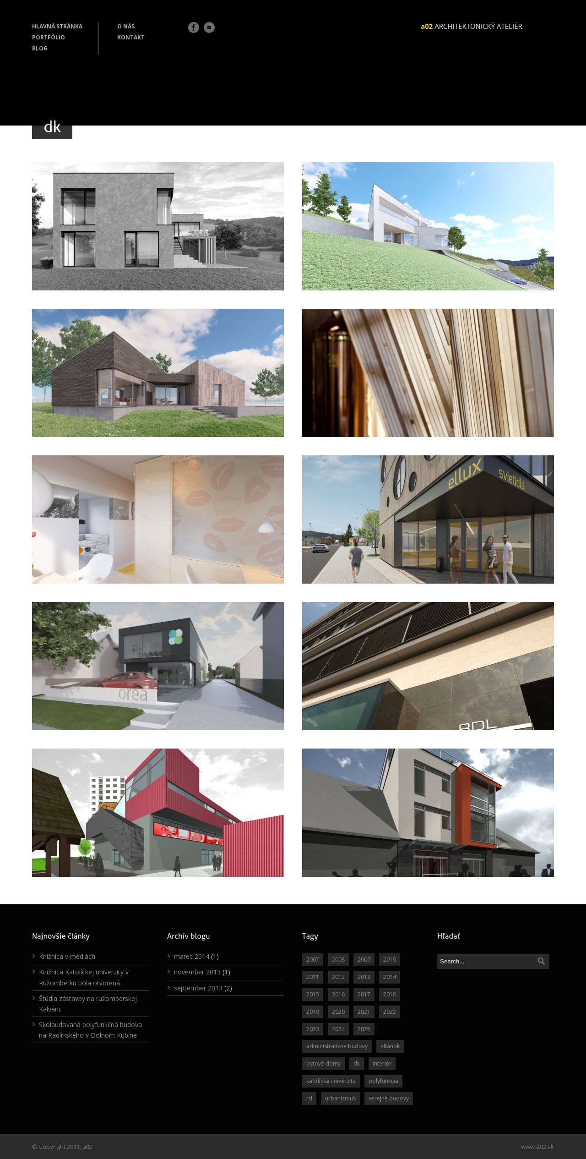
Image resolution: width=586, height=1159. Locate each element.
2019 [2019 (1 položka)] (312, 1012)
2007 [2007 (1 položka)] (312, 959)
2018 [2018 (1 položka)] (389, 994)
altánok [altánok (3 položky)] (390, 1046)
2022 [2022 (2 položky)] (389, 1012)
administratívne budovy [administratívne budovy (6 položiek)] (337, 1046)
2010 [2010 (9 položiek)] (389, 959)
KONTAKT (131, 37)
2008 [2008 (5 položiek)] (338, 959)
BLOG (40, 48)
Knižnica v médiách (67, 956)
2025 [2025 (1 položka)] (364, 1029)
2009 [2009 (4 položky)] (364, 959)
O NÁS (126, 26)
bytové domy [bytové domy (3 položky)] (323, 1063)
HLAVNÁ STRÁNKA (57, 26)
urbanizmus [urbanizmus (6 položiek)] (340, 1098)
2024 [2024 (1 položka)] (338, 1029)
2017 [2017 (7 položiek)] (364, 994)
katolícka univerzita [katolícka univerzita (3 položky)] (331, 1081)
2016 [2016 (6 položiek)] (338, 994)
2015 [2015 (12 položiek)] (312, 994)
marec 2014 (191, 956)
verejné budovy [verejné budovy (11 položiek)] (389, 1098)
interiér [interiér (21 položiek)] (382, 1063)
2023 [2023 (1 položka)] (312, 1029)
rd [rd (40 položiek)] (309, 1098)
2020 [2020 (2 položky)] (338, 1012)
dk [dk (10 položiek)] (356, 1063)
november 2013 (197, 972)
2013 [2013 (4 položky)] (364, 977)
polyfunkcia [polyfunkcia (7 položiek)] (383, 1081)
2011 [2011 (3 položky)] (312, 977)
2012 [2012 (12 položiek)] (338, 977)
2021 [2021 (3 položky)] (364, 1012)
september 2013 (198, 988)
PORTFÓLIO (48, 37)
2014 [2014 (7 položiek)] (389, 977)
